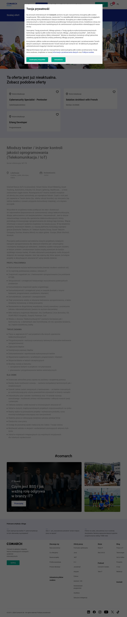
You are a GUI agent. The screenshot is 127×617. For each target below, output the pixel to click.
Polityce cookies (88, 52)
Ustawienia (58, 60)
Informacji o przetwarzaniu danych (65, 52)
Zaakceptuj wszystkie (37, 60)
